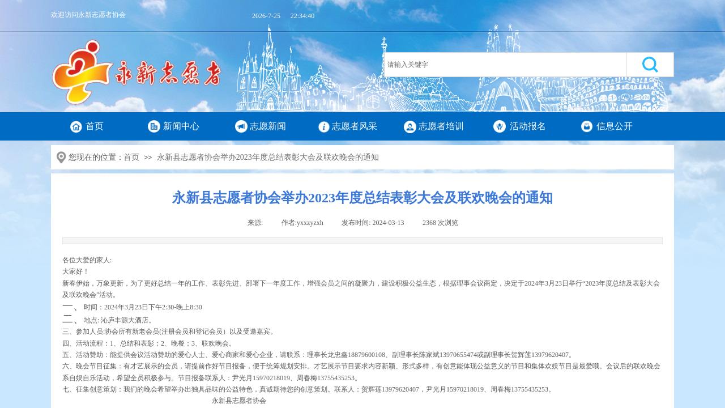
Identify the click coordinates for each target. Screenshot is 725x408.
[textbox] (505, 64)
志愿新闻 (268, 126)
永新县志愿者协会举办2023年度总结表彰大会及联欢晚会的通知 (268, 157)
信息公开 (614, 126)
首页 (95, 126)
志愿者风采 (354, 126)
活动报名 (528, 126)
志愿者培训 (441, 126)
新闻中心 (181, 126)
